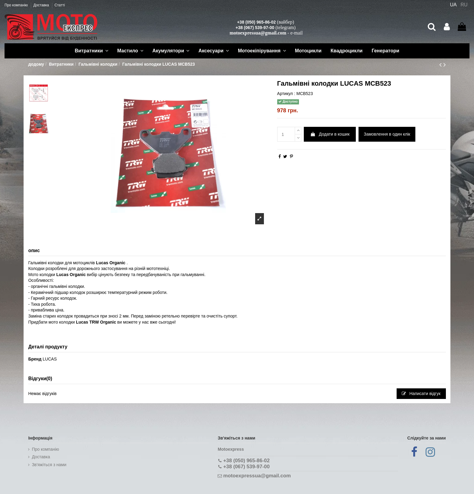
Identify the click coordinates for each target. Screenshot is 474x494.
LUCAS (50, 359)
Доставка (41, 5)
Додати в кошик (329, 134)
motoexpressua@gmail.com (258, 32)
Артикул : (286, 93)
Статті (59, 5)
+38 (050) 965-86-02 (256, 22)
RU (464, 4)
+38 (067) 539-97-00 (254, 27)
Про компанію (17, 5)
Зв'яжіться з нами (49, 464)
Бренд (34, 359)
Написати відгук (421, 393)
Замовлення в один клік (387, 134)
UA (453, 4)
